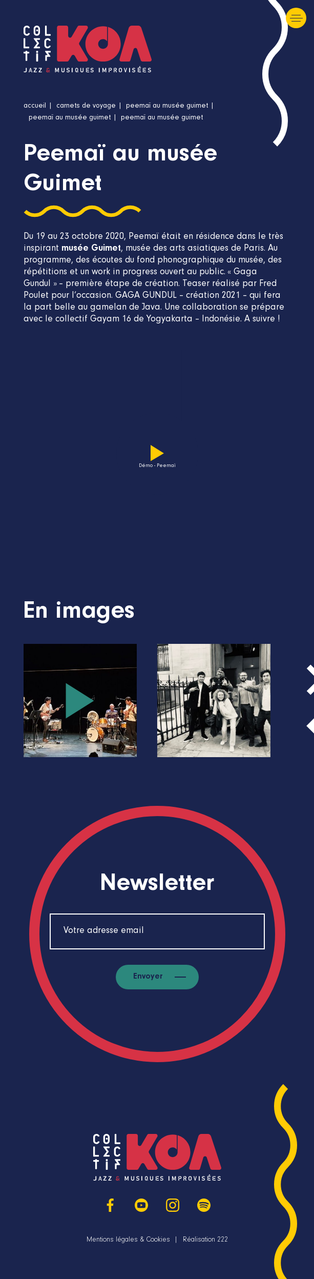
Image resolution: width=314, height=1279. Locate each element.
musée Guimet (91, 249)
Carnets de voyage (86, 106)
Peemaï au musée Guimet (167, 106)
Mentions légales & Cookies (128, 1240)
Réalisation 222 (205, 1240)
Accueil (35, 106)
